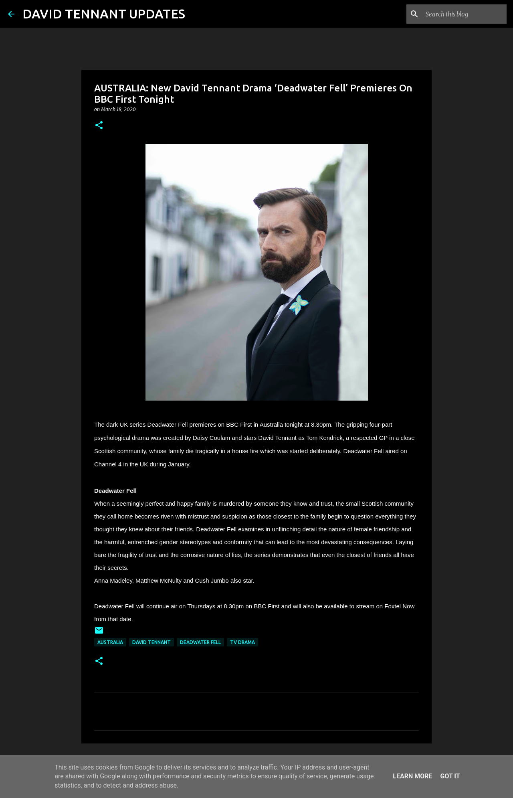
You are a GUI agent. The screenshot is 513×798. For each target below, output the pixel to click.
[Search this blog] (464, 14)
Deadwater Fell (200, 642)
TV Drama (242, 642)
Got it (450, 776)
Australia (110, 642)
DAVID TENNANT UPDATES (103, 13)
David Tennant (151, 642)
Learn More (412, 776)
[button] (99, 125)
